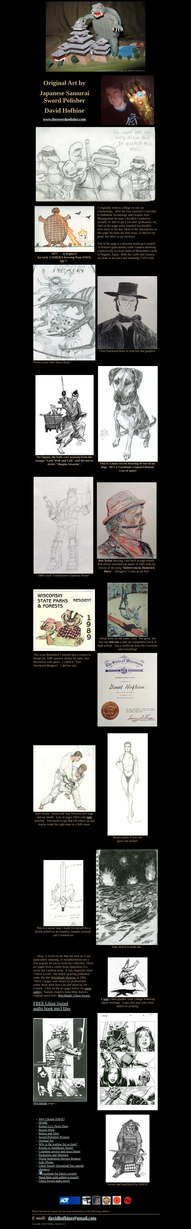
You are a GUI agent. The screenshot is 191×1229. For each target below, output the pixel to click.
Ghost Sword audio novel (54, 1180)
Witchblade (40, 1103)
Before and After (49, 1133)
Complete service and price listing (59, 1151)
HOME (43, 1122)
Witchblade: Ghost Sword (74, 995)
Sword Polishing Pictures (54, 1137)
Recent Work (47, 1130)
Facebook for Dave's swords (59, 1173)
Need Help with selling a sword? (59, 1177)
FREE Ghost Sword (50, 1003)
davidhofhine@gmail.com (72, 1218)
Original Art (46, 1140)
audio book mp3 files (52, 1008)
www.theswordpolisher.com (64, 119)
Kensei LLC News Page (53, 1126)
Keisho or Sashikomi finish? (56, 1147)
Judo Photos (46, 1162)
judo (89, 817)
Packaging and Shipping (53, 1155)
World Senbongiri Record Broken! (60, 1158)
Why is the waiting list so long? (58, 1144)
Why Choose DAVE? (52, 1119)
